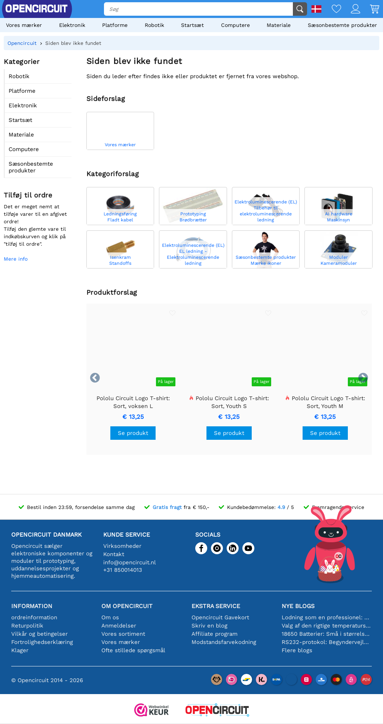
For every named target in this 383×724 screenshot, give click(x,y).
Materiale (279, 25)
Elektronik (72, 25)
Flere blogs (297, 650)
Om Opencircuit (127, 606)
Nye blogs (298, 606)
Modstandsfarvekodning (224, 642)
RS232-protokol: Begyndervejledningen (327, 642)
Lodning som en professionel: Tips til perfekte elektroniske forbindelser (327, 617)
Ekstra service (216, 606)
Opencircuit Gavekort (220, 617)
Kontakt (113, 554)
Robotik (154, 25)
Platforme (115, 25)
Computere (235, 25)
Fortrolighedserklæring (42, 642)
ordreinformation (34, 617)
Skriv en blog (209, 625)
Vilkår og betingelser (39, 634)
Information (31, 606)
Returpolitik (27, 625)
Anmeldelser (118, 625)
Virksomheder (122, 546)
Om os (110, 617)
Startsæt (192, 25)
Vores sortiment (123, 634)
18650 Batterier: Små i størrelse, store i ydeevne (327, 634)
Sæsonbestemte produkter (342, 25)
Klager (19, 650)
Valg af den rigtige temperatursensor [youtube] (327, 625)
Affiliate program (215, 634)
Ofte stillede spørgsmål (133, 650)
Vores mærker (24, 25)
